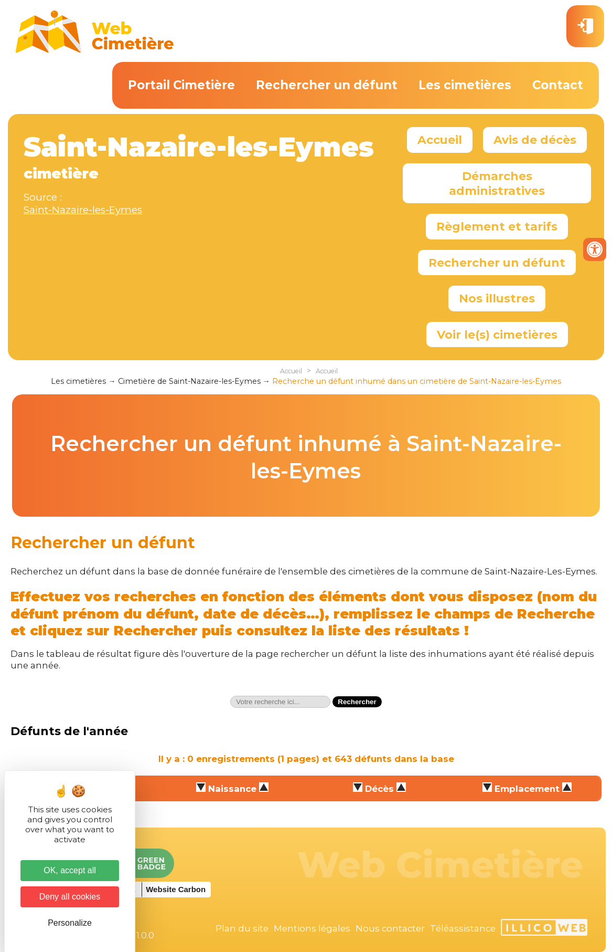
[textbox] (280, 702)
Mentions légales (312, 928)
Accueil (439, 140)
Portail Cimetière (181, 85)
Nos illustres (497, 298)
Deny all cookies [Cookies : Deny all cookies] (70, 896)
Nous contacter (390, 928)
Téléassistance (463, 928)
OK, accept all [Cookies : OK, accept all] (70, 870)
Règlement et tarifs (496, 226)
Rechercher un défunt (327, 85)
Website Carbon (176, 889)
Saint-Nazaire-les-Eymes (83, 210)
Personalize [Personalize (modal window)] (70, 922)
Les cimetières (464, 85)
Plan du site (242, 928)
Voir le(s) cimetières (497, 334)
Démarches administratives (497, 183)
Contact (557, 85)
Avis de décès (534, 140)
